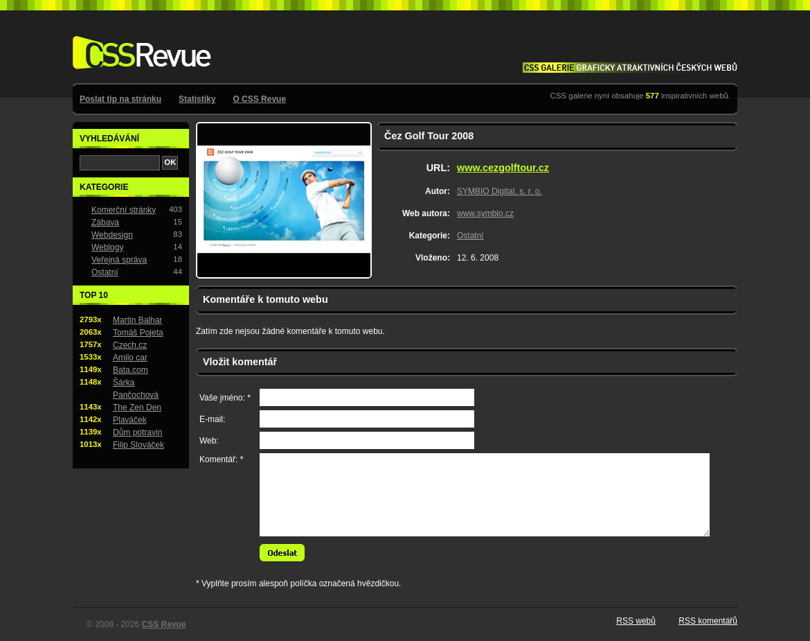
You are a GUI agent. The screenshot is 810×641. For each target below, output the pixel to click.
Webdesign (112, 235)
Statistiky (197, 99)
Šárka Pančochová (136, 389)
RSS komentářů (707, 621)
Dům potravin (137, 432)
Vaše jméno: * (225, 398)
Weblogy (107, 247)
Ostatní (470, 235)
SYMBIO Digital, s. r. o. (499, 191)
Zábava (105, 222)
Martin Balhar (137, 320)
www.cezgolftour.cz (503, 167)
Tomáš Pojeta (138, 332)
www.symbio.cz (485, 213)
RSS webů (636, 621)
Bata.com (130, 370)
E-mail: (212, 419)
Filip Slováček (138, 445)
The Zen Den (137, 407)
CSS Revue (139, 42)
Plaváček (130, 420)
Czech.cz (130, 345)
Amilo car (130, 357)
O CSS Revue (259, 99)
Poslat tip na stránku (120, 99)
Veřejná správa (119, 260)
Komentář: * (221, 459)
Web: (209, 441)
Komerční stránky (123, 210)
